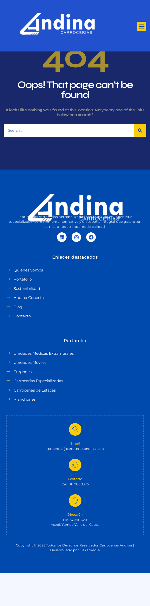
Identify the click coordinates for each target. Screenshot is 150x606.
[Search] (140, 163)
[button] (141, 26)
